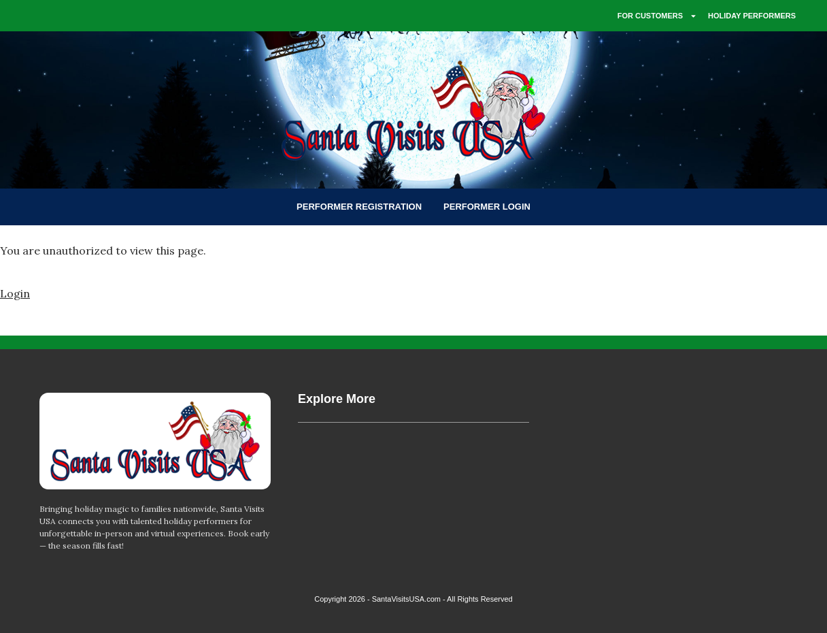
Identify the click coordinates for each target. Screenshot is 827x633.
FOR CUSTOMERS (657, 16)
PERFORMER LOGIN (486, 206)
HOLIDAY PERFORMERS (752, 16)
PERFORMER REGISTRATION (359, 206)
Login (15, 293)
